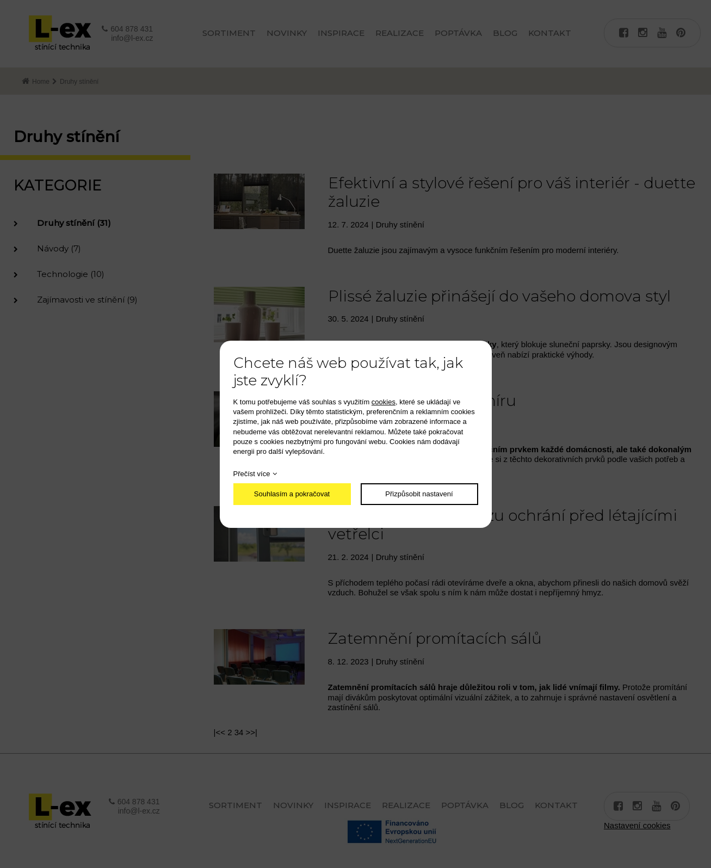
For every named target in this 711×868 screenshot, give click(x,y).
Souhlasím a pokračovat (292, 494)
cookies (383, 402)
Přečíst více (251, 474)
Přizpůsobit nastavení (419, 494)
